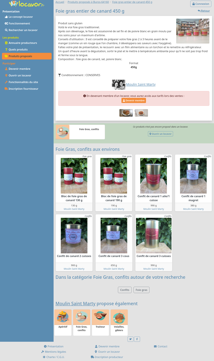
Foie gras (141, 290)
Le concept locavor (19, 17)
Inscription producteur (107, 357)
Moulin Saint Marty (74, 208)
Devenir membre (17, 69)
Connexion (200, 4)
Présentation (54, 346)
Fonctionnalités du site (21, 82)
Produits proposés (18, 56)
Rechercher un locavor (21, 30)
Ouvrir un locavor (18, 75)
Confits (124, 290)
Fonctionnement (17, 23)
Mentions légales (53, 352)
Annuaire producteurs (21, 43)
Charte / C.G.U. (53, 357)
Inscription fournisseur (21, 89)
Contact (160, 346)
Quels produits (16, 49)
